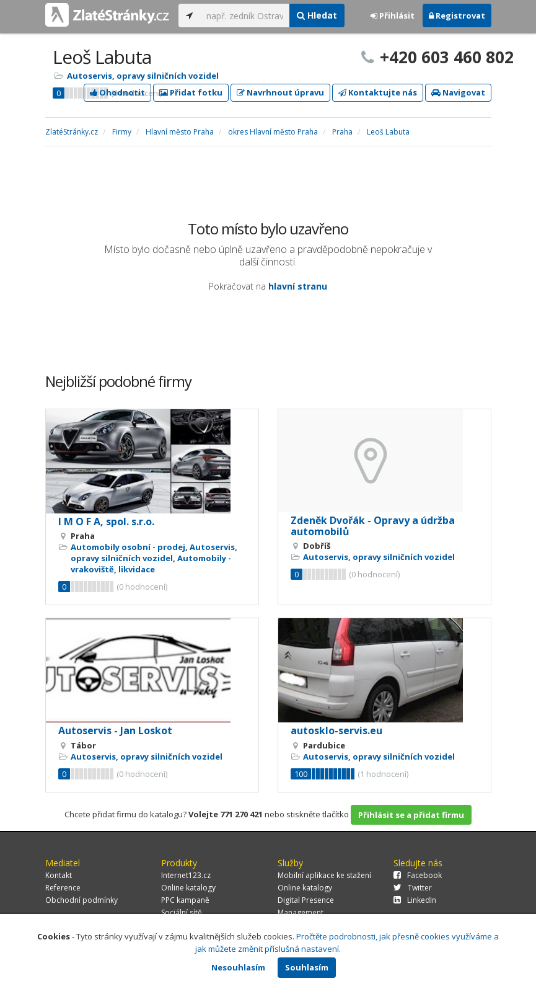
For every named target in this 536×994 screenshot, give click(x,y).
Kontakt (58, 875)
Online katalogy (188, 887)
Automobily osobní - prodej (128, 546)
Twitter (412, 887)
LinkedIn (414, 900)
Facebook (417, 875)
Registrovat (457, 15)
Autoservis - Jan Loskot (115, 730)
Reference (63, 887)
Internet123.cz (186, 875)
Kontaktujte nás (377, 92)
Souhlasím (306, 967)
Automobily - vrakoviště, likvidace (151, 563)
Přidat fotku (190, 92)
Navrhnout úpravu (280, 92)
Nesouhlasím (238, 967)
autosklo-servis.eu (336, 730)
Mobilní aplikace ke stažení (324, 875)
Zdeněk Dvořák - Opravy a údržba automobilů (373, 525)
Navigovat (458, 92)
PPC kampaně (185, 900)
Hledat (317, 15)
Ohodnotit (117, 92)
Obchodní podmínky (81, 900)
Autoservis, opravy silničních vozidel (143, 75)
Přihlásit (393, 15)
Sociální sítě (181, 912)
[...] (245, 15)
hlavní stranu (297, 286)
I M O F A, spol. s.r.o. (106, 521)
